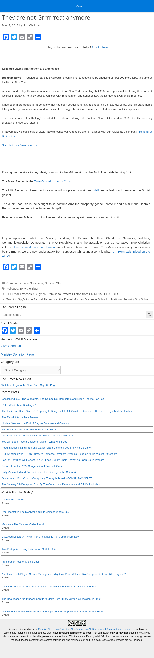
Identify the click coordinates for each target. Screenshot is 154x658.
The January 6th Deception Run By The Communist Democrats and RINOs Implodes (51, 484)
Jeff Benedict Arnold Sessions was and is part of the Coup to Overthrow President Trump (53, 611)
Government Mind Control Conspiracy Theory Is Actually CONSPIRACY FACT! (47, 478)
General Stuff (53, 283)
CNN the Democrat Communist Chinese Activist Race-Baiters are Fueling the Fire (49, 586)
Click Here (100, 47)
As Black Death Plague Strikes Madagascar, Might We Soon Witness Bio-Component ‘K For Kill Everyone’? (64, 574)
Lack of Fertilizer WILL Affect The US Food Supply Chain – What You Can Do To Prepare (53, 459)
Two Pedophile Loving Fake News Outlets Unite (29, 549)
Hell (96, 190)
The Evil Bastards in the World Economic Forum (29, 429)
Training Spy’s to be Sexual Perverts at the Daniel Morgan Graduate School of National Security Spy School (78, 299)
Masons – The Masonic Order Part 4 (23, 524)
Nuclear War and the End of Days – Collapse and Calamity (36, 423)
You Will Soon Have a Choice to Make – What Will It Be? (34, 441)
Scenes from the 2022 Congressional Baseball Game (32, 466)
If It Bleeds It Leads (13, 499)
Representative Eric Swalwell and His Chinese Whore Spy (35, 511)
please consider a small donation (34, 247)
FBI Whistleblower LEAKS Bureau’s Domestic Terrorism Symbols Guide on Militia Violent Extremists (59, 453)
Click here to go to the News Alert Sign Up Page (28, 385)
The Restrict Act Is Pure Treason (20, 417)
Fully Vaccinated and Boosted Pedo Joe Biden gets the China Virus (40, 472)
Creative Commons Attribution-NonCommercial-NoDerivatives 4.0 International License (84, 629)
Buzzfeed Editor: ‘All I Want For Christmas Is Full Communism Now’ (41, 536)
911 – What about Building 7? (19, 405)
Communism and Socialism (24, 283)
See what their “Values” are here (21, 145)
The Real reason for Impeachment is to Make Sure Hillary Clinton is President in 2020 (51, 598)
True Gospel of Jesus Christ (52, 181)
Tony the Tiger (29, 288)
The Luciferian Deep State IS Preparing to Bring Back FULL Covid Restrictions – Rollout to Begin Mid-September (67, 411)
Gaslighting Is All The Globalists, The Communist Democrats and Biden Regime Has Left (53, 398)
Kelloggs (12, 288)
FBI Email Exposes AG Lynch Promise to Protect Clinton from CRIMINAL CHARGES (62, 294)
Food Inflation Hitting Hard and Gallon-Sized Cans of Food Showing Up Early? (47, 447)
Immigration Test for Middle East (20, 561)
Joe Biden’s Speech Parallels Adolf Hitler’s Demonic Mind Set (37, 435)
